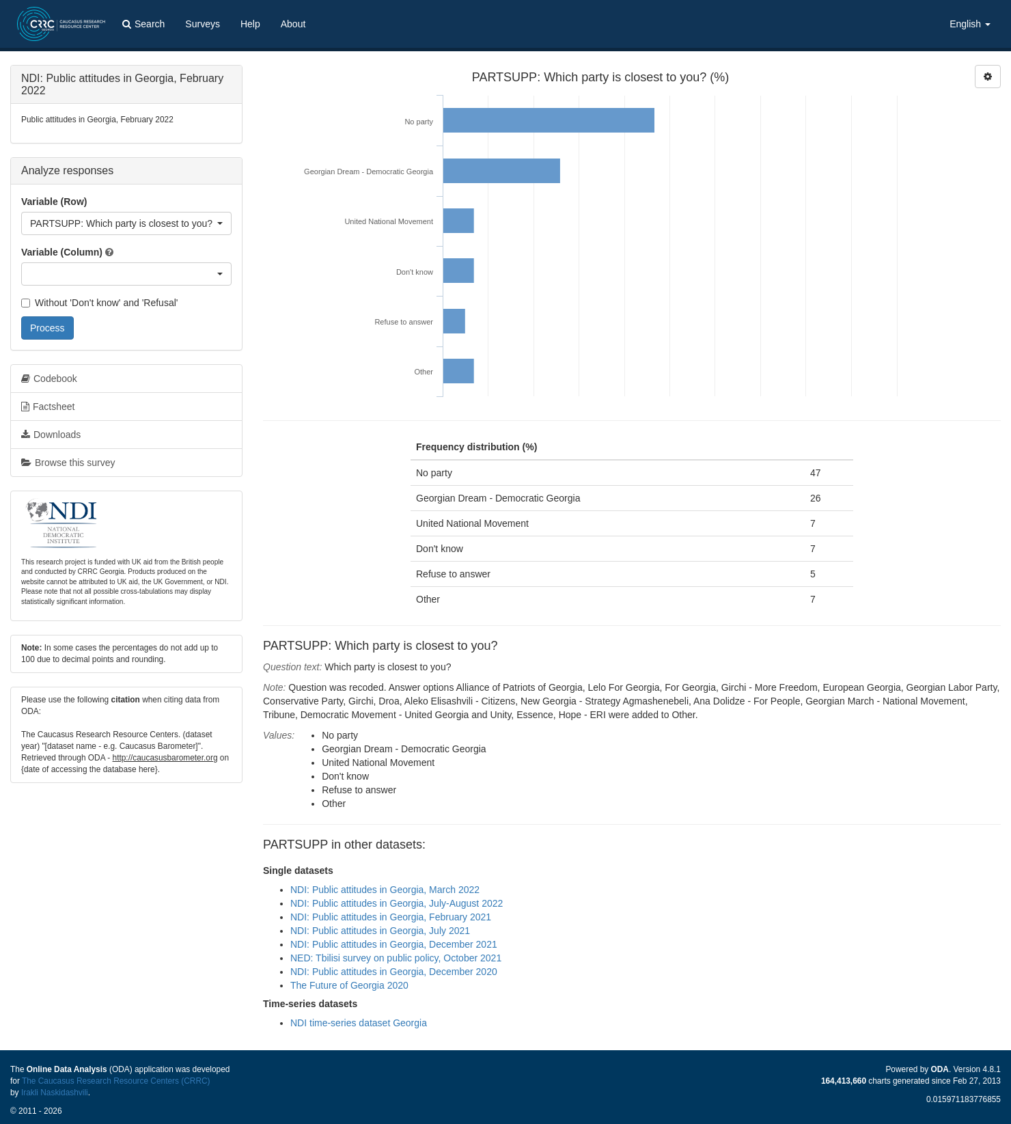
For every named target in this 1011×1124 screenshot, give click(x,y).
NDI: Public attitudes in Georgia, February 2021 (390, 916)
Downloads (51, 434)
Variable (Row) (54, 201)
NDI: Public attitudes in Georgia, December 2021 (393, 944)
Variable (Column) (61, 252)
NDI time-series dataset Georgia (358, 1022)
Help (250, 23)
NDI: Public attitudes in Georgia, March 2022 (385, 889)
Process (47, 328)
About (293, 23)
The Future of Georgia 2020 (349, 985)
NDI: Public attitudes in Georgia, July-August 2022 (396, 903)
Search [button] (143, 23)
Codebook (49, 378)
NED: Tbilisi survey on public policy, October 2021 (395, 957)
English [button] (970, 23)
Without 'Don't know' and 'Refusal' (99, 302)
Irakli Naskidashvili (54, 1092)
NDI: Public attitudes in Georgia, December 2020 (393, 971)
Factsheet (47, 406)
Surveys (202, 23)
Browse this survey (68, 462)
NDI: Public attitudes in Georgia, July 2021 (380, 930)
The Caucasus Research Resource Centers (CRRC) (116, 1081)
